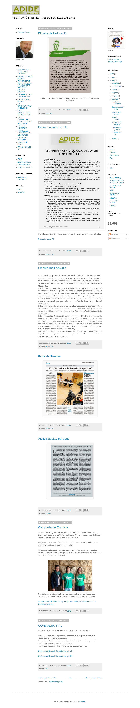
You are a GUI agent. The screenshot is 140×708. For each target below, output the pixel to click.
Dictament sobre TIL (46, 239)
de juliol (115, 93)
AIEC (111, 190)
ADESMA (113, 198)
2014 (112, 80)
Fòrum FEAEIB (115, 178)
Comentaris (114, 239)
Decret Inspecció (24, 165)
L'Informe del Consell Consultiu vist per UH (55, 651)
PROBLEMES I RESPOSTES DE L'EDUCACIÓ (24, 133)
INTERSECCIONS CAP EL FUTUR (25, 95)
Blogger (83, 701)
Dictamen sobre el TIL (53, 127)
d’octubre (115, 83)
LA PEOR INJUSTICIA (22, 127)
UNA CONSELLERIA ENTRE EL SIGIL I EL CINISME (24, 120)
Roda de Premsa (49, 356)
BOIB (20, 159)
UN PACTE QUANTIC (22, 91)
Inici (70, 678)
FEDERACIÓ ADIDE (114, 202)
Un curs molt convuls (52, 268)
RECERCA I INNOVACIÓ (22, 178)
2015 (112, 77)
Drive (111, 168)
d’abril (114, 139)
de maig (115, 99)
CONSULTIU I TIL (50, 625)
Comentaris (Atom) (56, 682)
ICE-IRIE (113, 205)
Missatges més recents (47, 678)
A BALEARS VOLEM (114, 194)
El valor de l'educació (52, 33)
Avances (21, 192)
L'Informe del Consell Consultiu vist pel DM (55, 656)
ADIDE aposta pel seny (53, 438)
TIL (52, 254)
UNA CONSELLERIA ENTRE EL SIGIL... (25, 113)
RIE (19, 190)
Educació (49, 113)
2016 (112, 74)
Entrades (113, 234)
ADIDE (48, 254)
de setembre (117, 86)
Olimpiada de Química (53, 527)
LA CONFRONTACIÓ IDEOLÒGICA (24, 106)
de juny (115, 96)
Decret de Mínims (24, 162)
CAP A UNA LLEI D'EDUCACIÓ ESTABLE (24, 72)
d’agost (115, 89)
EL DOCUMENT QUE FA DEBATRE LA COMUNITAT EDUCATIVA (25, 84)
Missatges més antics (93, 678)
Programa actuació (25, 167)
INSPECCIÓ (114, 155)
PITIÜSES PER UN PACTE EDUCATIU (117, 182)
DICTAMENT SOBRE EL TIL (23, 139)
